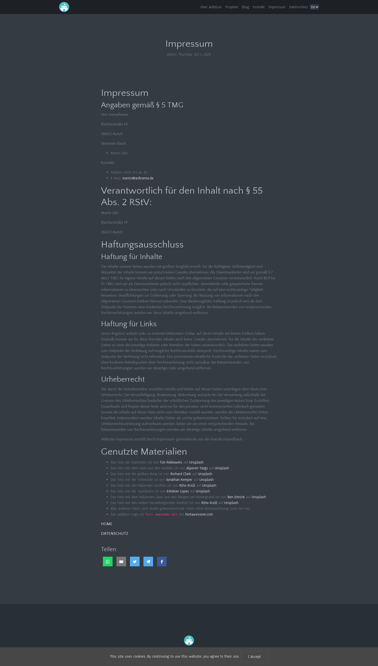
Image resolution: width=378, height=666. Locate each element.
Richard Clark (180, 473)
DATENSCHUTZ (114, 533)
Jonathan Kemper (179, 479)
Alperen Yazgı (197, 468)
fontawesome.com (199, 514)
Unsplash (196, 462)
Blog (245, 7)
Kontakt (259, 7)
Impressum (277, 7)
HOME (106, 524)
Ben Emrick (236, 497)
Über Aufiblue (211, 7)
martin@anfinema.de (138, 178)
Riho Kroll (187, 485)
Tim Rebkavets (171, 462)
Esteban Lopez (178, 491)
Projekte (231, 7)
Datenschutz (298, 7)
